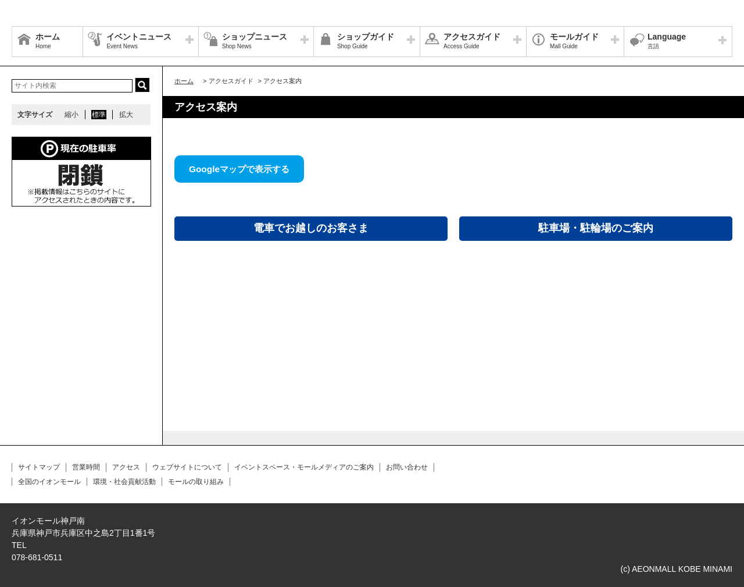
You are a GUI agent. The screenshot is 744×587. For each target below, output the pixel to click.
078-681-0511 (37, 557)
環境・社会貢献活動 (124, 482)
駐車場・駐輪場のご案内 (595, 228)
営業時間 (86, 467)
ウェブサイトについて (187, 467)
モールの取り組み (196, 482)
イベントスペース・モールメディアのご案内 (304, 467)
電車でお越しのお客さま (311, 228)
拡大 (126, 115)
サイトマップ (39, 467)
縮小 (71, 115)
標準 (99, 115)
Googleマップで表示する (239, 169)
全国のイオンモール (49, 482)
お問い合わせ (407, 467)
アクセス (126, 467)
